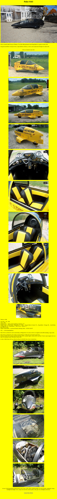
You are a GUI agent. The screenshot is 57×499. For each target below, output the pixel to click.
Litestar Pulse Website (28, 492)
